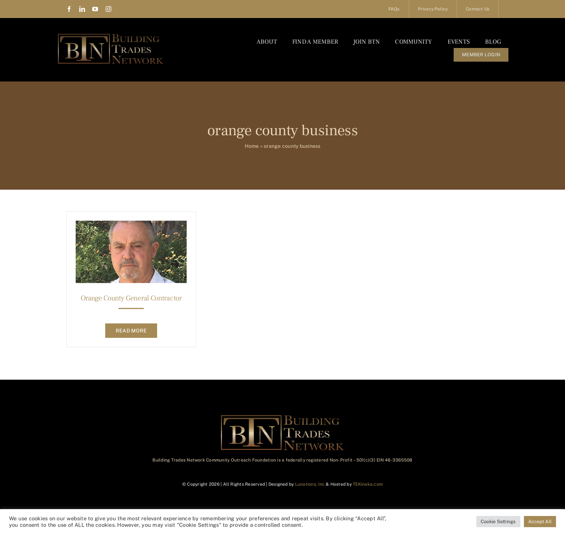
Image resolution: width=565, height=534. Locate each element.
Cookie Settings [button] (498, 521)
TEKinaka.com (368, 484)
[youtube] (95, 9)
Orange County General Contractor (131, 298)
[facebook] (69, 9)
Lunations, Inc (310, 484)
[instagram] (108, 9)
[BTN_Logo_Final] (111, 35)
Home (252, 146)
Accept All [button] (540, 521)
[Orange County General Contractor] (131, 225)
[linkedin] (82, 9)
